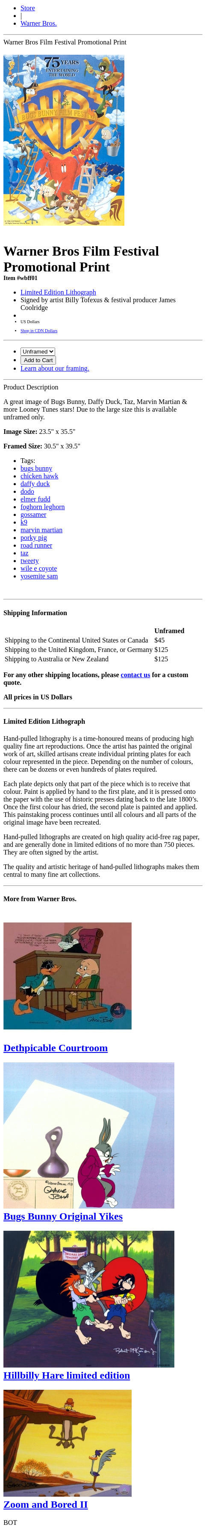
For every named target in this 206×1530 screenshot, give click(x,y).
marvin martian (41, 530)
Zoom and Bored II (45, 1504)
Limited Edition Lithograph (58, 292)
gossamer (33, 514)
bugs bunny (36, 468)
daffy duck (35, 483)
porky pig (34, 537)
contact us (135, 674)
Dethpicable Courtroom (55, 1047)
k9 (24, 522)
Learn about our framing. (55, 368)
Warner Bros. (39, 23)
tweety (30, 560)
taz (25, 553)
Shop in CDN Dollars (39, 330)
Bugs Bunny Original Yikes (63, 1216)
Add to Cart (38, 360)
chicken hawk (39, 476)
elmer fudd (35, 499)
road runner (36, 545)
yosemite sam (39, 576)
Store (28, 8)
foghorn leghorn (43, 506)
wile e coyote (39, 568)
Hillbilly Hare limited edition (66, 1375)
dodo (27, 491)
